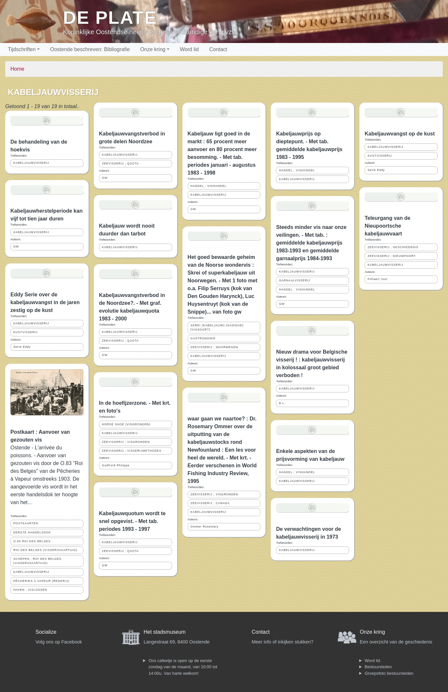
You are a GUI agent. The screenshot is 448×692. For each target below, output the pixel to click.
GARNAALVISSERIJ (294, 280)
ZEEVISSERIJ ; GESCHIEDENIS (393, 247)
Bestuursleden (378, 666)
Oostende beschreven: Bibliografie (90, 49)
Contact (218, 49)
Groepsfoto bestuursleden (389, 673)
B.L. (282, 403)
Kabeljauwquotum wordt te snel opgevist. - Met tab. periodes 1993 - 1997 (132, 521)
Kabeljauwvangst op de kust (400, 133)
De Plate (110, 17)
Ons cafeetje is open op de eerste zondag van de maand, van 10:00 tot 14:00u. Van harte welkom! (183, 667)
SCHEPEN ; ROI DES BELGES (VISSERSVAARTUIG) (37, 561)
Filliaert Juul (377, 279)
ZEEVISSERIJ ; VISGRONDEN (126, 442)
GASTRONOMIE (203, 338)
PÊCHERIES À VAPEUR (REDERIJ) (41, 581)
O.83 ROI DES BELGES (32, 541)
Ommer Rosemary (205, 526)
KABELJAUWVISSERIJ (31, 162)
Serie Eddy (22, 346)
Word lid (189, 49)
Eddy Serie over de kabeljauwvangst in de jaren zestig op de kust (45, 302)
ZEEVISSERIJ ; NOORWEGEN (214, 347)
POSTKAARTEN (25, 523)
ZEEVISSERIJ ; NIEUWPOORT (392, 256)
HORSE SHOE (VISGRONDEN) (126, 424)
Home (17, 69)
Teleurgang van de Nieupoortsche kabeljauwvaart (387, 225)
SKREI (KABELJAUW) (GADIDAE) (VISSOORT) (217, 327)
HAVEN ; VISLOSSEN (30, 589)
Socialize (46, 632)
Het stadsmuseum (165, 632)
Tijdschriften (22, 49)
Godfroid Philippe (115, 465)
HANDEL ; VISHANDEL (209, 186)
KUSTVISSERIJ (25, 332)
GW (16, 246)
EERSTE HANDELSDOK (32, 532)
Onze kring (152, 49)
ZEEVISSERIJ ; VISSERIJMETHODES (132, 450)
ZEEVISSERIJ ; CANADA (210, 503)
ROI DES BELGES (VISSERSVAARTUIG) (45, 550)
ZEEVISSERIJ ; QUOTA (120, 163)
